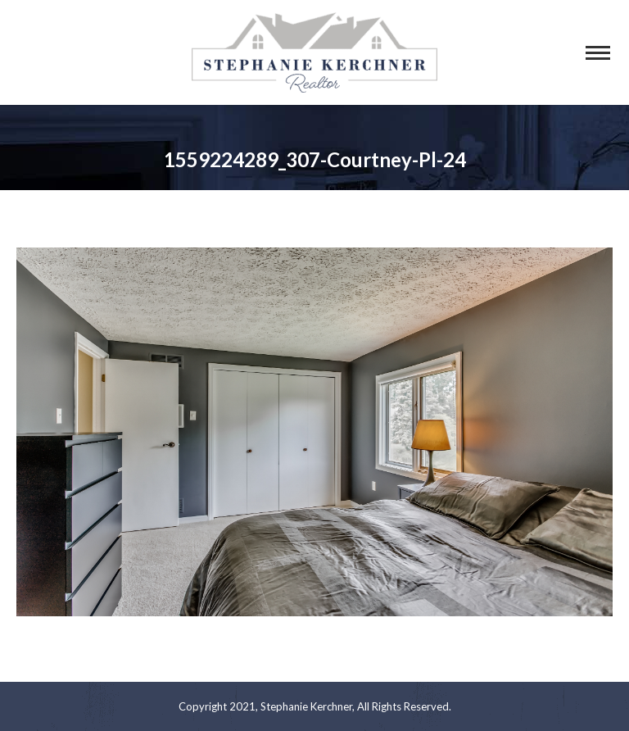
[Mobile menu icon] (598, 53)
